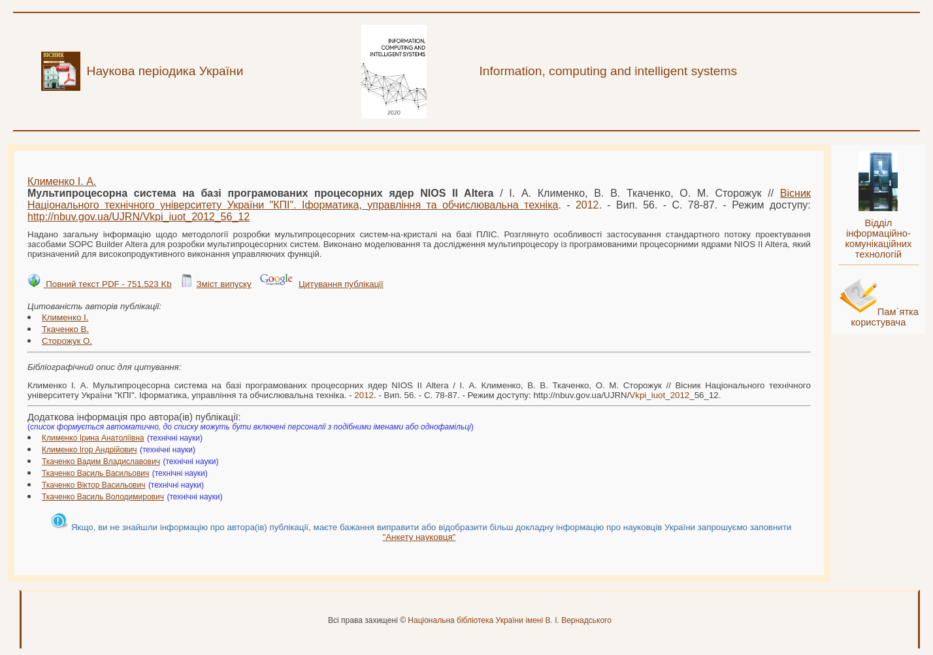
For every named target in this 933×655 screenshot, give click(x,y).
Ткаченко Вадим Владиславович (101, 461)
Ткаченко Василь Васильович (95, 473)
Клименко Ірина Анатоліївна (93, 438)
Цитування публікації (341, 284)
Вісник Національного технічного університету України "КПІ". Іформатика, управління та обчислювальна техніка (419, 199)
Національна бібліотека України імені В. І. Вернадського (510, 620)
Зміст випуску (223, 284)
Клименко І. (65, 317)
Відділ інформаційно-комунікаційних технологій (878, 239)
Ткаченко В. (65, 329)
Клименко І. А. (61, 181)
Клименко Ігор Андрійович (89, 449)
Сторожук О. (67, 341)
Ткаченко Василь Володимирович (103, 496)
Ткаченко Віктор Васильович (93, 485)
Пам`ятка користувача (885, 317)
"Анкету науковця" (418, 537)
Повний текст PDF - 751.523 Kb (107, 284)
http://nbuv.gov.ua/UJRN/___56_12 (138, 216)
